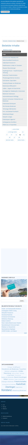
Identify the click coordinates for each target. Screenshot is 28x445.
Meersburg (7, 373)
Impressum (5, 418)
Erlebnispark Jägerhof (9, 119)
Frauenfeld (22, 369)
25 (23, 134)
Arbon (6, 379)
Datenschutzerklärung (7, 416)
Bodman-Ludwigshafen (11, 371)
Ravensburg (18, 375)
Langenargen (10, 375)
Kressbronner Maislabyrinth (10, 57)
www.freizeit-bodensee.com (12, 433)
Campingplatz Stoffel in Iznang (9, 310)
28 (19, 137)
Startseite (5, 41)
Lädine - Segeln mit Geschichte (11, 88)
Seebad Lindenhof (6, 321)
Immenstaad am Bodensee (8, 384)
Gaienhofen (19, 387)
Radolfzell (20, 384)
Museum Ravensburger (9, 68)
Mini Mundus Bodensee (9, 106)
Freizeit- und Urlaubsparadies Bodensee (11, 308)
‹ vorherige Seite (12, 132)
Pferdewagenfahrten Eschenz (11, 78)
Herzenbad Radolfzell (7, 314)
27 (14, 137)
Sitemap (4, 406)
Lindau (20, 371)
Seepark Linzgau (7, 117)
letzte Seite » (21, 140)
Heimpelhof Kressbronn (7, 312)
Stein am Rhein (15, 373)
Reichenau (11, 379)
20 (22, 132)
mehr (25, 333)
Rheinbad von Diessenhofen (8, 327)
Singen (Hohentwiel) (19, 379)
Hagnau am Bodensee (7, 377)
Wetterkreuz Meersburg (7, 319)
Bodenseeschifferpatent (9, 86)
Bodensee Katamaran (9, 93)
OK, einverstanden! (5, 11)
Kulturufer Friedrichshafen (10, 75)
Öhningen (9, 367)
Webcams (5, 408)
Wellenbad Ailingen (8, 114)
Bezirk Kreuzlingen (20, 377)
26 (9, 137)
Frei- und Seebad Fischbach (10, 111)
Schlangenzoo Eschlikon (9, 122)
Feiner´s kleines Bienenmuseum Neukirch (11, 323)
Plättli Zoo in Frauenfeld (9, 124)
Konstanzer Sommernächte (8, 316)
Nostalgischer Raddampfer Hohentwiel (14, 91)
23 (16, 134)
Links (4, 404)
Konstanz (7, 390)
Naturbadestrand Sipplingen (8, 329)
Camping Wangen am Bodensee (12, 83)
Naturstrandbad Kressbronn (10, 60)
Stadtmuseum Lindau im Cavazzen (12, 65)
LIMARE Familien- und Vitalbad (9, 331)
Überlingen (10, 387)
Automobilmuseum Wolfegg (10, 96)
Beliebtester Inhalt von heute (12, 51)
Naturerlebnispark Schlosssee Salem (10, 325)
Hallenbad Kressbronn (9, 62)
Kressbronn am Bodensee (10, 369)
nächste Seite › (10, 140)
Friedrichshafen (20, 381)
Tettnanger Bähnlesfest (9, 109)
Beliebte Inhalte (12, 41)
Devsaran (23, 433)
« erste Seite (15, 129)
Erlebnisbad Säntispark (9, 103)
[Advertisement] (12, 23)
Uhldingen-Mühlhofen (7, 381)
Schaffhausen (16, 367)
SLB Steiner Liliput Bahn (9, 80)
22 (11, 134)
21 (6, 134)
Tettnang (22, 373)
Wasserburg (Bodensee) (19, 390)
